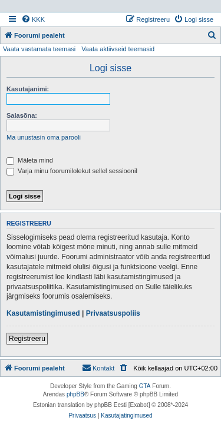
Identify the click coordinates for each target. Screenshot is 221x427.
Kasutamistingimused (43, 313)
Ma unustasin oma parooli (43, 137)
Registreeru (27, 339)
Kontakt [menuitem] (98, 367)
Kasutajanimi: (27, 88)
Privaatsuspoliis (113, 313)
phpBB (75, 394)
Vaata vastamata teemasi (39, 48)
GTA (145, 386)
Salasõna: (21, 115)
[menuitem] (33, 19)
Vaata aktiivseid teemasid (117, 48)
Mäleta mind (29, 160)
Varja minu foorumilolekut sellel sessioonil (71, 170)
